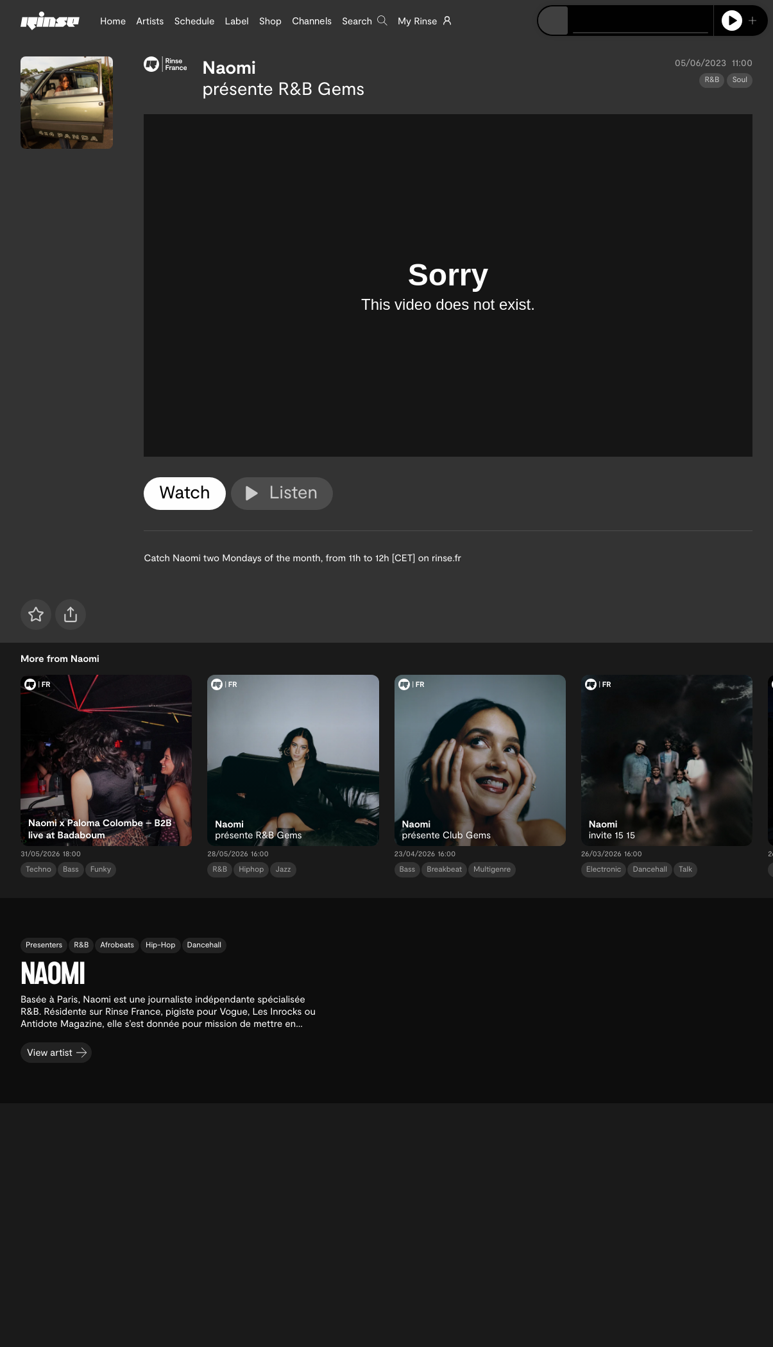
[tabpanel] (448, 285)
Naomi (228, 67)
